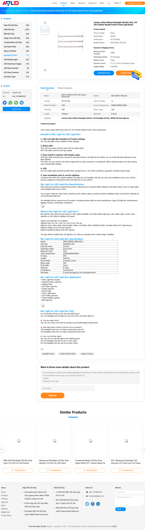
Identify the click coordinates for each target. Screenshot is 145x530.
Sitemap (4, 509)
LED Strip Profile (16, 47)
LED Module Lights (16, 59)
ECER (114, 526)
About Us (4, 502)
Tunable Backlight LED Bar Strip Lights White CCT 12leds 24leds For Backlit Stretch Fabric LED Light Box (90, 463)
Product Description (65, 88)
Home (3, 492)
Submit (52, 395)
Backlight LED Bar (16, 55)
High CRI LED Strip (16, 25)
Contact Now (16, 109)
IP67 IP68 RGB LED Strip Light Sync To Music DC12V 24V (67, 501)
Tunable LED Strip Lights (67, 354)
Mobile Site (5, 512)
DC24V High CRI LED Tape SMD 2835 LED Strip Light (36, 505)
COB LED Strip (16, 29)
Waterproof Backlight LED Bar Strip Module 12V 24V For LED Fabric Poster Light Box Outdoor (54, 463)
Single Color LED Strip (16, 38)
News (3, 505)
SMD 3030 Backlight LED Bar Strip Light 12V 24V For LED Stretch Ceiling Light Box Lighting (17, 463)
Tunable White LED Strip (16, 42)
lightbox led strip (87, 354)
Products (4, 495)
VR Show (4, 499)
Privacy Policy (6, 515)
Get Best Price (104, 73)
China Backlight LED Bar (37, 526)
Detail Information (47, 88)
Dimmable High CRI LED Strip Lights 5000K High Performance (36, 512)
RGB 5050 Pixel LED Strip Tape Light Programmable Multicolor (67, 509)
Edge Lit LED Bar (16, 51)
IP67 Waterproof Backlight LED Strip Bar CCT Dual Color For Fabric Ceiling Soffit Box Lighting (126, 463)
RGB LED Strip (16, 34)
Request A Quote (135, 3)
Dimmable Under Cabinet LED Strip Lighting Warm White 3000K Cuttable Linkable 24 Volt (36, 495)
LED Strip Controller (16, 68)
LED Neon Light (16, 77)
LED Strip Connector (16, 72)
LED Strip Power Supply (16, 64)
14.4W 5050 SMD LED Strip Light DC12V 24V (68, 493)
